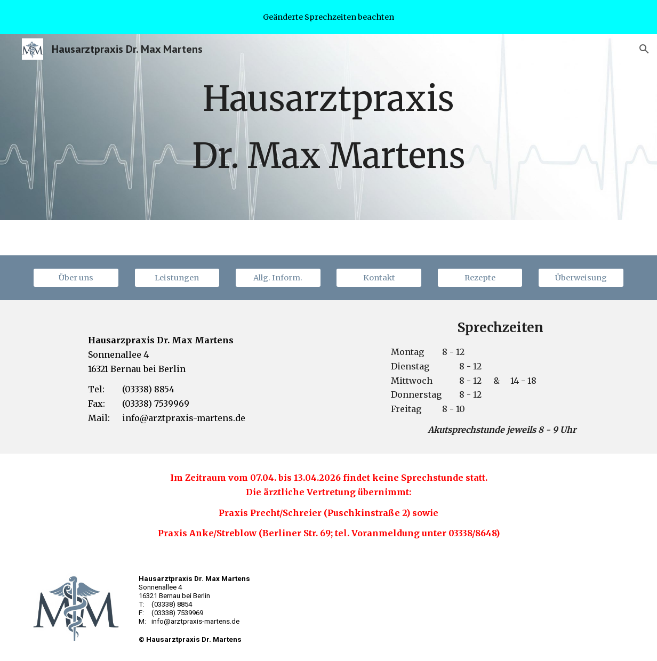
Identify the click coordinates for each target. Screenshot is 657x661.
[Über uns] (76, 278)
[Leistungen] (177, 278)
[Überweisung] (581, 278)
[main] (328, 127)
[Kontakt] (378, 278)
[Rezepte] (480, 278)
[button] (644, 49)
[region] (328, 17)
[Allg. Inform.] (278, 278)
